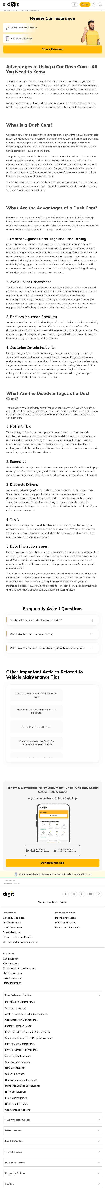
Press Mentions (11, 932)
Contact (52, 902)
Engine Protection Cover (18, 1025)
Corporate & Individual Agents (20, 942)
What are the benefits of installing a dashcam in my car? (51, 648)
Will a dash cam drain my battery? (51, 634)
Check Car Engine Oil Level (36, 727)
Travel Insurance (12, 978)
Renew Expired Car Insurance (21, 1079)
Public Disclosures (65, 922)
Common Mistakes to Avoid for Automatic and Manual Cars (36, 743)
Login (86, 4)
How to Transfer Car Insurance (21, 1049)
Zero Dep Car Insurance (18, 1055)
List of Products (12, 922)
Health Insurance (12, 973)
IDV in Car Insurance (16, 1097)
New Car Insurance (15, 1067)
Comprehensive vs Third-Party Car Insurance (29, 1038)
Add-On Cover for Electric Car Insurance (26, 1014)
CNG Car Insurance (15, 1007)
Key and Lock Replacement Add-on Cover (27, 1031)
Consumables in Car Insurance (21, 1019)
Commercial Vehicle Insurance (19, 968)
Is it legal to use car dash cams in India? (51, 620)
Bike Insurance (11, 963)
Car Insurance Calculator (18, 1062)
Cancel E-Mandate (13, 917)
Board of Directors (65, 917)
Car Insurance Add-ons (17, 1109)
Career (63, 902)
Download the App (52, 862)
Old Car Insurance (14, 1073)
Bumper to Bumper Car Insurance (23, 1085)
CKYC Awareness (12, 927)
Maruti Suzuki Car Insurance (20, 1001)
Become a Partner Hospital (18, 937)
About (41, 902)
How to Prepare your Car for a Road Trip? (37, 695)
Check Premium (52, 49)
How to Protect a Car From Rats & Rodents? (36, 711)
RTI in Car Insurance (15, 1091)
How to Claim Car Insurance (20, 1043)
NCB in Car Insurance (16, 1103)
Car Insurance (11, 958)
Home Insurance (12, 982)
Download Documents (68, 927)
